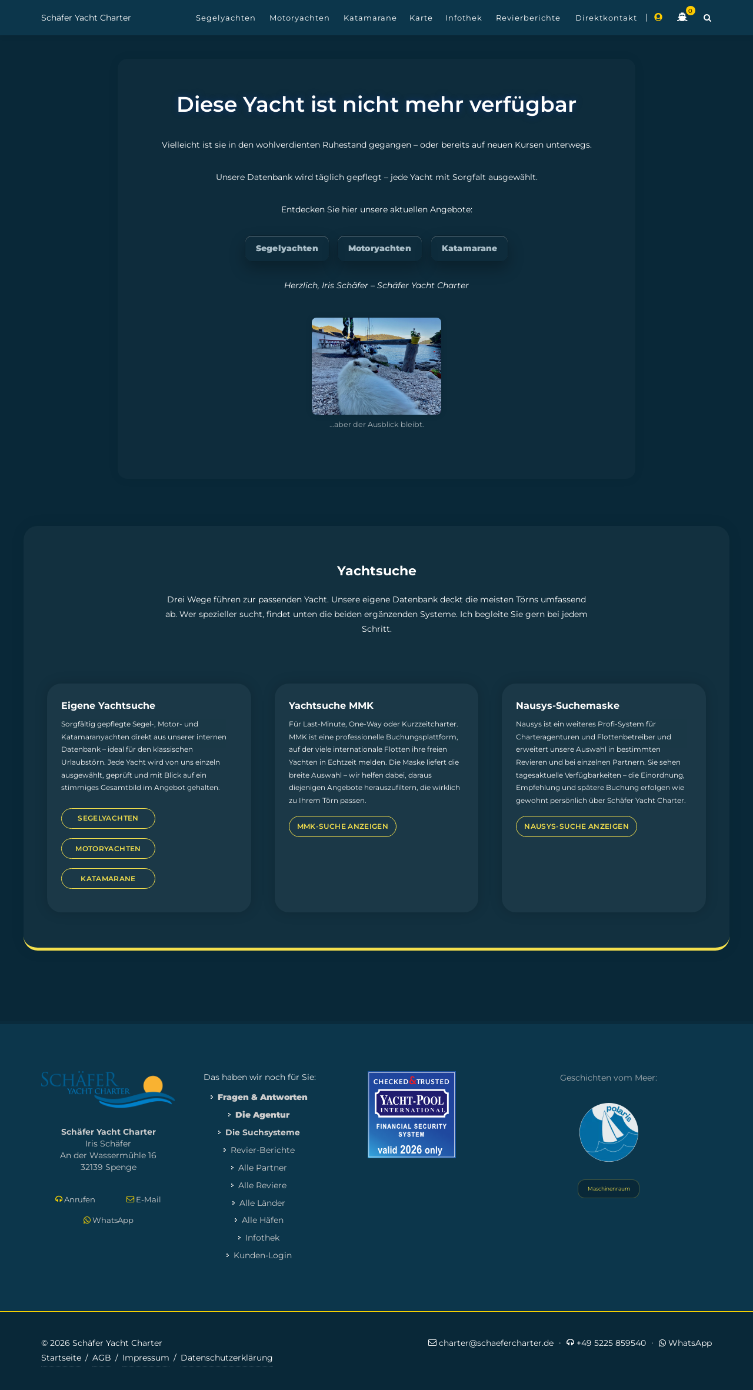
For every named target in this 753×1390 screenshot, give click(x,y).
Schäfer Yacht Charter (86, 17)
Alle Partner (262, 1167)
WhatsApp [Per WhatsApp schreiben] (109, 1220)
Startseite (61, 1357)
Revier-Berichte (263, 1150)
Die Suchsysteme (262, 1132)
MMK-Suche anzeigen (342, 826)
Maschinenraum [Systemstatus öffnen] (609, 1188)
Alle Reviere (262, 1185)
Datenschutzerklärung (227, 1357)
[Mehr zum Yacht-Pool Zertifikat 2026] (412, 1114)
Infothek (262, 1237)
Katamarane (469, 248)
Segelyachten (287, 248)
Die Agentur (262, 1114)
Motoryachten (379, 248)
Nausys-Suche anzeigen (576, 826)
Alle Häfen (263, 1220)
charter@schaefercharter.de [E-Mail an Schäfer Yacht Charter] (491, 1342)
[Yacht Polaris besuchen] (608, 1132)
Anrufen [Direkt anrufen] (75, 1199)
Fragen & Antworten (263, 1097)
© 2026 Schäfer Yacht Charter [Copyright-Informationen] (101, 1343)
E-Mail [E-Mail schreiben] (143, 1199)
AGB (101, 1357)
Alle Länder (262, 1203)
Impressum (145, 1357)
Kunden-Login (263, 1255)
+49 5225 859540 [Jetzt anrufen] (606, 1342)
